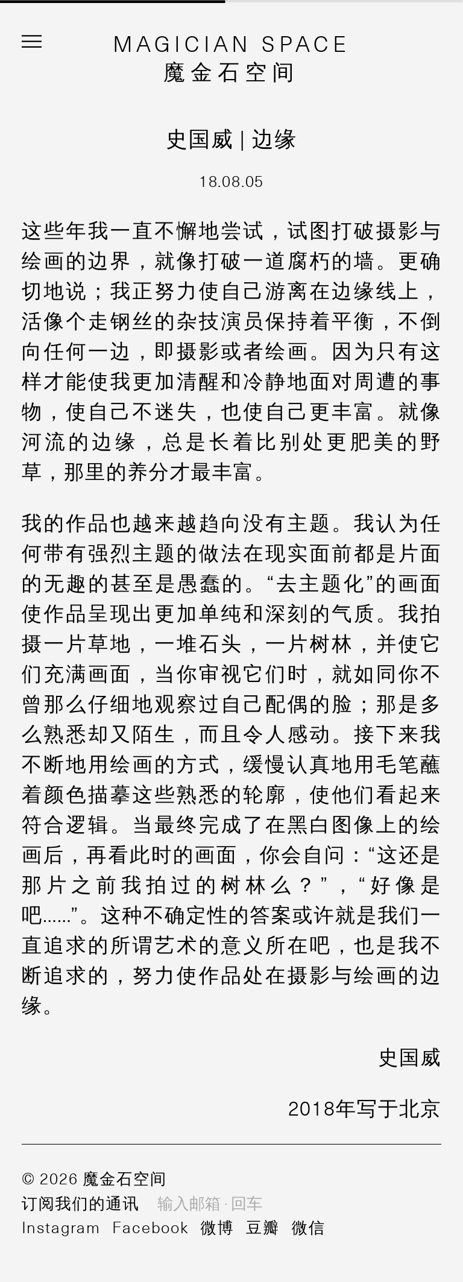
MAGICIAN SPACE (232, 43)
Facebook (150, 1226)
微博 (217, 1226)
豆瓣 (263, 1226)
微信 (309, 1226)
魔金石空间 (231, 70)
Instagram (61, 1226)
